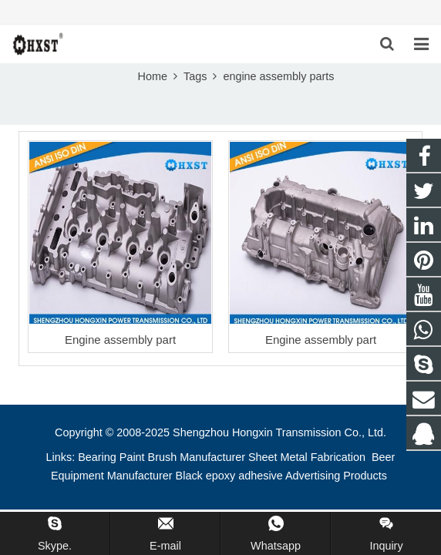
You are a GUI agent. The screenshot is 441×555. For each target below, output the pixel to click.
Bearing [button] (97, 457)
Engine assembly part (120, 339)
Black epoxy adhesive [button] (229, 475)
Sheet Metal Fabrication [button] (308, 457)
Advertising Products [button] (336, 475)
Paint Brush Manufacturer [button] (182, 457)
